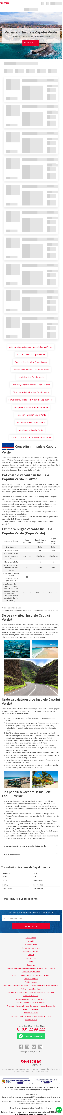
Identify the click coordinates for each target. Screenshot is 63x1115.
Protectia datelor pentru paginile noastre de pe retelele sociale (31, 1006)
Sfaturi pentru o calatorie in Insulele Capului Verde (31, 399)
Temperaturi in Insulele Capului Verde (31, 407)
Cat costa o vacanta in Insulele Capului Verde (31, 437)
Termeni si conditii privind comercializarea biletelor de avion (31, 992)
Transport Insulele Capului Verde (31, 415)
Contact (31, 955)
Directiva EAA (31, 958)
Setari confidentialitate (30, 1009)
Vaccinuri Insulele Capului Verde (31, 422)
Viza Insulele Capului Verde (31, 430)
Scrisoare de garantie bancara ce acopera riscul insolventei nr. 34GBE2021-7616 (31, 1112)
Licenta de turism (28, 1108)
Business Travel (31, 944)
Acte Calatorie (31, 937)
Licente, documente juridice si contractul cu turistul (30, 975)
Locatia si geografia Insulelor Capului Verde (31, 384)
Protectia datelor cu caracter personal (30, 1002)
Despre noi (31, 965)
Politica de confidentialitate (31, 989)
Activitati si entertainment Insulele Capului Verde (30, 347)
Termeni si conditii (31, 1013)
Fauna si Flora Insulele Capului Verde (31, 362)
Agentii (31, 941)
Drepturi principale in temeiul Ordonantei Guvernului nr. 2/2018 (31, 968)
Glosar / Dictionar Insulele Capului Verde (31, 369)
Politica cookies (31, 982)
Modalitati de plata (31, 978)
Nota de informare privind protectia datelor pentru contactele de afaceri (30, 985)
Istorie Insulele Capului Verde (31, 377)
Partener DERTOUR (30, 996)
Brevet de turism (15, 1108)
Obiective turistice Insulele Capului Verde (31, 392)
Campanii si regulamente (31, 948)
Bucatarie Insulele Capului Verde (31, 354)
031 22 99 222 (33, 1029)
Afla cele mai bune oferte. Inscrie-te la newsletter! (31, 912)
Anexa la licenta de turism (43, 1108)
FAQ (31, 961)
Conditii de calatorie (31, 951)
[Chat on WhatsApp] (59, 1110)
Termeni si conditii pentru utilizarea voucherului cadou (31, 1016)
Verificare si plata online (31, 972)
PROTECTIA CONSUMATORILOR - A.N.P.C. (31, 999)
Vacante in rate (31, 1019)
